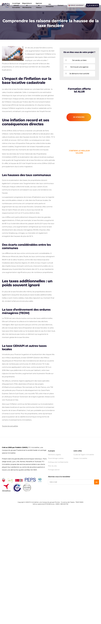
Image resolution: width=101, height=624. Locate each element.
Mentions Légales (54, 510)
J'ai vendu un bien (79, 67)
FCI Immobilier (49, 5)
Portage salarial (53, 525)
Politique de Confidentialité (58, 518)
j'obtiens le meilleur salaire (79, 158)
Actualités (11, 14)
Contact (60, 5)
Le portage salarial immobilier (16, 5)
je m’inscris (78, 124)
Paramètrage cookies (56, 514)
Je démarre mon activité (79, 80)
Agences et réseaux (38, 5)
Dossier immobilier (80, 514)
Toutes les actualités (10, 481)
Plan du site (52, 521)
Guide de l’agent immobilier (83, 510)
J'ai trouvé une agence (79, 74)
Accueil (4, 14)
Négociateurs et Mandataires (26, 5)
